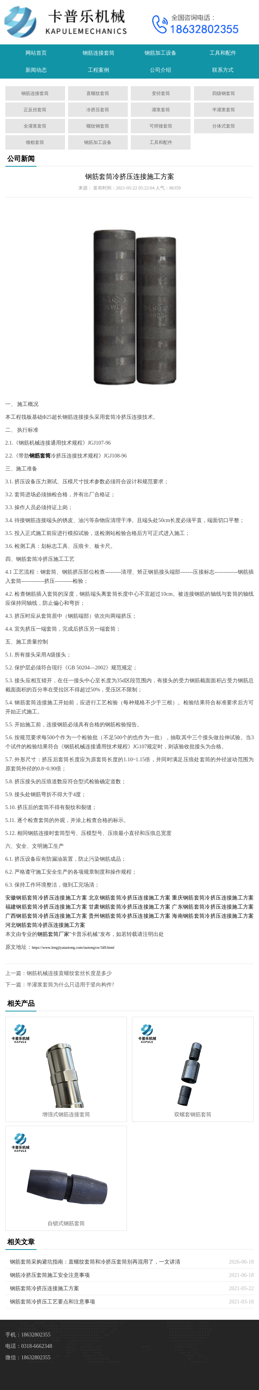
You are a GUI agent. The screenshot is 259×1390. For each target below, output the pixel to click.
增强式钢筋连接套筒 (66, 1114)
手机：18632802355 (28, 1335)
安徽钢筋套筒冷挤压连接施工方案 (46, 898)
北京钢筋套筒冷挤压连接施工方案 (129, 898)
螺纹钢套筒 (97, 126)
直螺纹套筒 (97, 93)
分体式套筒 (223, 126)
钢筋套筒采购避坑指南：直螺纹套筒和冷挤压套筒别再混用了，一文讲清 (95, 1262)
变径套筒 (161, 93)
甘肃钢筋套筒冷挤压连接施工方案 (129, 907)
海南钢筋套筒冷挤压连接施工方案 (213, 916)
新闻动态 (36, 70)
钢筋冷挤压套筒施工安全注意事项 (50, 1275)
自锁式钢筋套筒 (66, 1223)
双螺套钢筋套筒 (192, 1114)
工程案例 (98, 70)
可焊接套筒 (160, 126)
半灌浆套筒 (223, 109)
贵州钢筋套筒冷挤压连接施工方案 (129, 916)
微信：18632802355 (28, 1357)
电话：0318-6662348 (28, 1346)
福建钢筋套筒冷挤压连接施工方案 (46, 907)
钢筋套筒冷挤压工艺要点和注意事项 (52, 1302)
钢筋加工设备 (160, 53)
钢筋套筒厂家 (53, 934)
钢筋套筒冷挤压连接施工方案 (129, 176)
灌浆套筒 (161, 109)
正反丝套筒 (35, 109)
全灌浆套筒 (35, 126)
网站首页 (36, 53)
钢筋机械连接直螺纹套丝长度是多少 (69, 973)
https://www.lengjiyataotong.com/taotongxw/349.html (73, 947)
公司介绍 (160, 70)
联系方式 (223, 70)
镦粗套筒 (35, 142)
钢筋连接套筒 (98, 53)
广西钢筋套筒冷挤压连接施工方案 (46, 916)
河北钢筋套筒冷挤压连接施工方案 (45, 925)
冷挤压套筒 (97, 109)
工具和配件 (223, 53)
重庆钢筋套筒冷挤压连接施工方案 (213, 898)
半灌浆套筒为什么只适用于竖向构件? (70, 985)
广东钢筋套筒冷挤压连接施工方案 (213, 907)
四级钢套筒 (223, 93)
